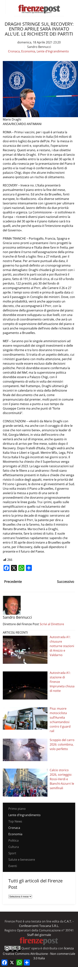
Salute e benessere (21, 859)
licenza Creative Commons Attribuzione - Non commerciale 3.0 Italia (39, 953)
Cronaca (14, 51)
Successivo (65, 581)
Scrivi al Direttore (52, 624)
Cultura (13, 847)
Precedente (13, 581)
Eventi (12, 866)
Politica (13, 840)
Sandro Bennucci (39, 47)
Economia (28, 51)
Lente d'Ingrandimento (53, 51)
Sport (12, 853)
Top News (15, 821)
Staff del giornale (39, 935)
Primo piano (17, 809)
